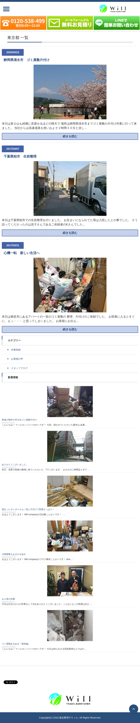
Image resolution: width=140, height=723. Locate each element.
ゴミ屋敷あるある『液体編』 (16, 644)
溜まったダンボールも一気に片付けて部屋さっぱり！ (28, 509)
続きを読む (70, 136)
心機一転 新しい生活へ (22, 253)
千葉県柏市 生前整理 (20, 156)
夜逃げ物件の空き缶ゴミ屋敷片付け (19, 420)
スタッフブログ (19, 368)
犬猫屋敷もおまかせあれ (14, 554)
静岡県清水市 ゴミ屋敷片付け (27, 60)
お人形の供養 (8, 599)
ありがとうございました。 (15, 464)
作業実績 (16, 349)
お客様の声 (17, 358)
